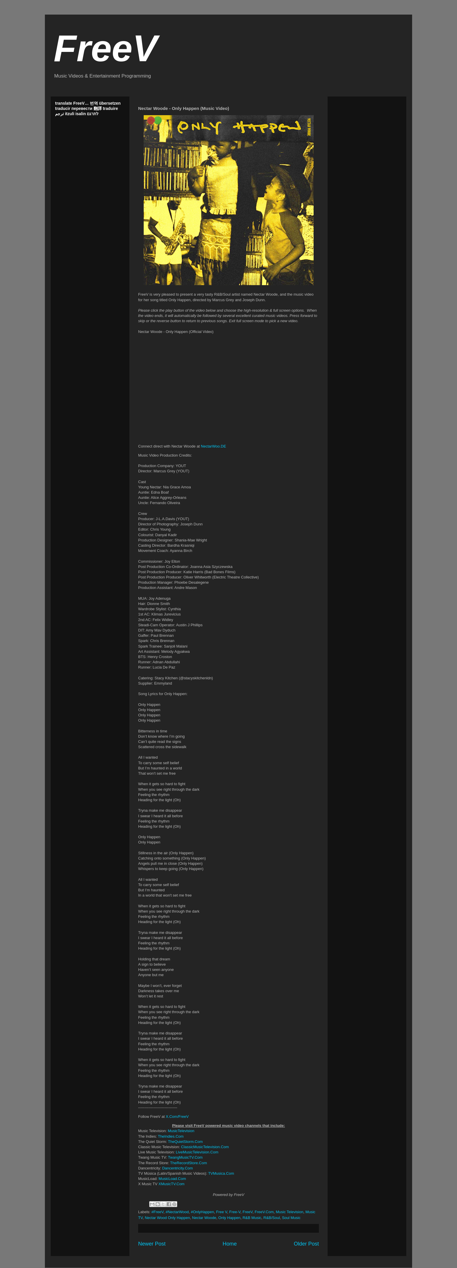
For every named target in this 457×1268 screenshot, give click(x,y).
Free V (221, 1212)
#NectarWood (177, 1212)
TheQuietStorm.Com (185, 1141)
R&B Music (251, 1218)
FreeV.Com (264, 1212)
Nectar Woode (204, 1218)
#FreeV (158, 1212)
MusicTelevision (181, 1131)
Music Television (289, 1212)
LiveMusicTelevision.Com (197, 1152)
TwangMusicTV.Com (185, 1157)
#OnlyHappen (202, 1212)
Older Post (306, 1244)
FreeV (105, 48)
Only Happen (229, 1218)
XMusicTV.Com (171, 1184)
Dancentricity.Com (177, 1168)
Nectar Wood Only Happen (167, 1218)
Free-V (235, 1212)
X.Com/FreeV (177, 1116)
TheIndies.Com (171, 1136)
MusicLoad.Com (172, 1178)
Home (230, 1244)
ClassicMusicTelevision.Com (205, 1147)
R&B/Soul (271, 1218)
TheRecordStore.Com (188, 1163)
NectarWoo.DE (213, 446)
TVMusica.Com (221, 1173)
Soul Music (291, 1218)
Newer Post (152, 1244)
